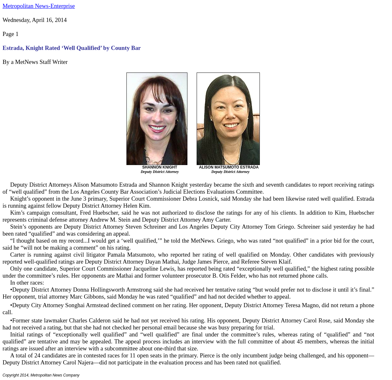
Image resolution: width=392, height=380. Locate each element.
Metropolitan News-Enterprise (39, 6)
